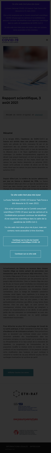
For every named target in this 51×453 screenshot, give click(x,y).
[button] (48, 193)
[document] (25, 226)
